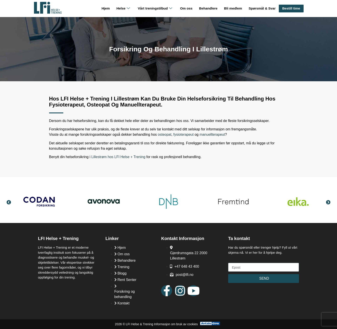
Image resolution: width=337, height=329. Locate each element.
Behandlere (209, 8)
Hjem (108, 8)
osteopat (164, 134)
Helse (124, 8)
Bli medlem (234, 8)
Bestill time (291, 8)
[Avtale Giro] (210, 324)
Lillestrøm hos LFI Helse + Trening (118, 157)
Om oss (187, 8)
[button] (9, 202)
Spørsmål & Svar (262, 8)
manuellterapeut (212, 134)
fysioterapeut (183, 134)
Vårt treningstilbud (156, 8)
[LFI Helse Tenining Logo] (48, 13)
